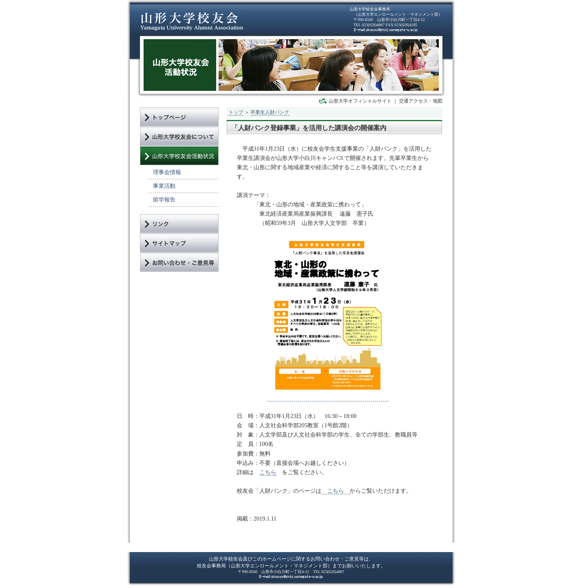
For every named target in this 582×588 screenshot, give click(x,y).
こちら (267, 472)
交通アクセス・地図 (420, 101)
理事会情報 (167, 172)
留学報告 (164, 199)
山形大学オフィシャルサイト (360, 101)
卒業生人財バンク (269, 112)
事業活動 (164, 186)
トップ (236, 112)
